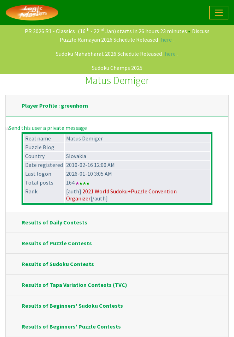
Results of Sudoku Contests (58, 263)
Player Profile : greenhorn (55, 105)
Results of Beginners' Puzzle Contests (71, 326)
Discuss (201, 31)
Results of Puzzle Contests (57, 243)
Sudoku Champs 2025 (117, 67)
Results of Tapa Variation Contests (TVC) (74, 284)
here (166, 39)
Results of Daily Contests (54, 222)
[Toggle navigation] (218, 12)
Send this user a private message (47, 127)
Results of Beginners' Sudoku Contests (72, 305)
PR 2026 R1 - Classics (50, 31)
